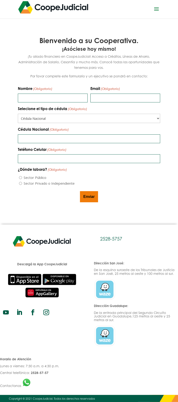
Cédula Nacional (43, 130)
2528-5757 (111, 239)
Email (105, 89)
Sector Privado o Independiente (49, 183)
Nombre (35, 89)
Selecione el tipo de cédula (52, 109)
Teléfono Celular (42, 150)
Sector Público (35, 177)
